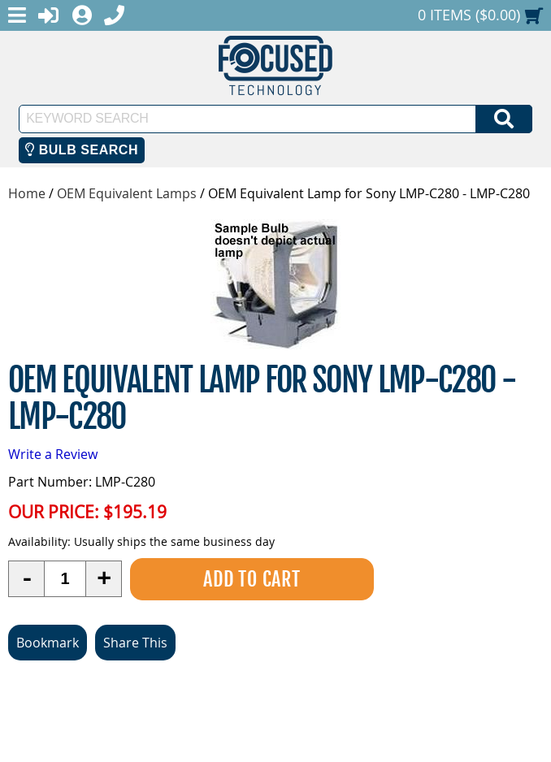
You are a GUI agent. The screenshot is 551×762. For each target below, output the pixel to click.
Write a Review (53, 454)
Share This (135, 643)
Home (27, 193)
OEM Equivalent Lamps (127, 193)
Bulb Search (81, 150)
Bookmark (47, 643)
